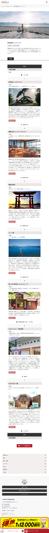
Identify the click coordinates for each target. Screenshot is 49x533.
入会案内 (8, 510)
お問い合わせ (24, 487)
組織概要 (4, 510)
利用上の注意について (24, 490)
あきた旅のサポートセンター (7, 513)
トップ (2, 6)
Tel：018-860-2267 (6, 504)
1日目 (10, 58)
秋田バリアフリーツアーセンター (8, 514)
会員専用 (12, 510)
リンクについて (24, 494)
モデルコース (9, 6)
